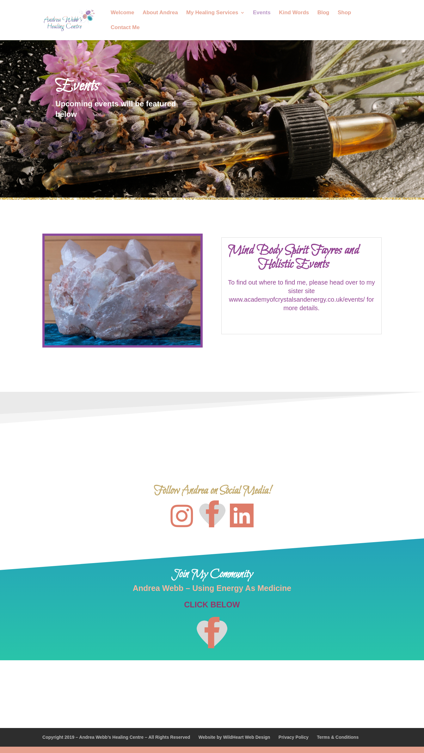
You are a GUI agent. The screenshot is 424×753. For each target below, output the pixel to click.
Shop (344, 13)
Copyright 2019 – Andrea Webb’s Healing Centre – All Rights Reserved (116, 737)
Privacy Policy (294, 737)
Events (262, 13)
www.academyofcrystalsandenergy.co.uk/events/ (297, 299)
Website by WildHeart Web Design (234, 737)
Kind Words (294, 13)
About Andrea (160, 13)
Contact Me (125, 27)
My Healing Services (212, 13)
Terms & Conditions (338, 737)
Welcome (122, 13)
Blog (323, 13)
